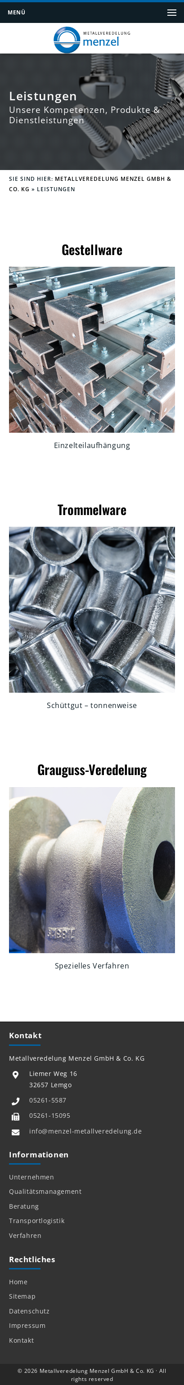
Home (18, 1282)
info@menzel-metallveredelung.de (85, 1131)
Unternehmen (31, 1177)
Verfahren (25, 1236)
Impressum (27, 1326)
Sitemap (22, 1296)
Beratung (24, 1206)
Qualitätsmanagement (45, 1192)
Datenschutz (29, 1311)
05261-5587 (48, 1100)
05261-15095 (50, 1115)
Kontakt (21, 1340)
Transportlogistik (36, 1221)
